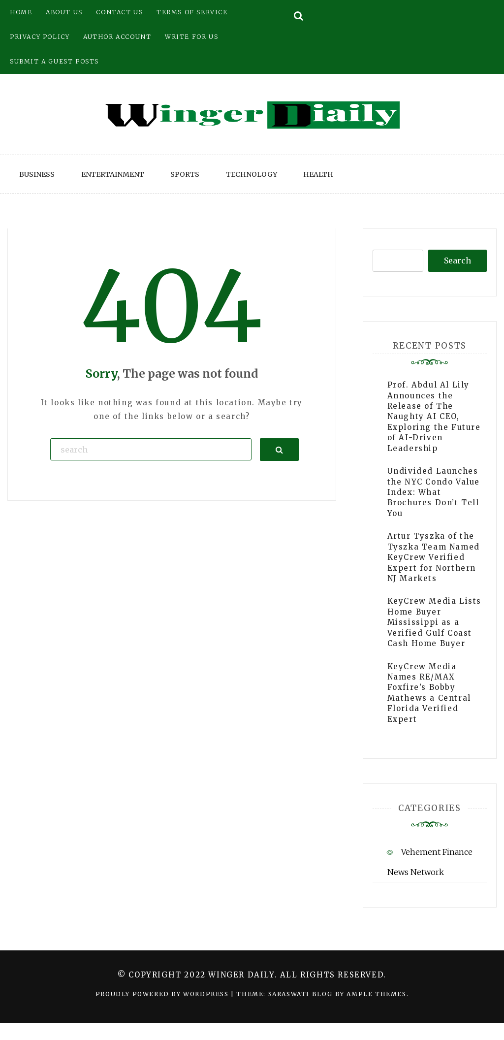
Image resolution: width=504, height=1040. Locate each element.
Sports (184, 174)
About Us (64, 12)
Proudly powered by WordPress (163, 994)
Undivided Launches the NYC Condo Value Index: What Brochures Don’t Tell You (433, 492)
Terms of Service (192, 12)
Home (21, 12)
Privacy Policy (39, 36)
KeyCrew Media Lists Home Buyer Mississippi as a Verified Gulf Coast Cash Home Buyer (434, 622)
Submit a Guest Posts (54, 61)
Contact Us (119, 12)
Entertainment (112, 174)
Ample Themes (376, 994)
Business (37, 174)
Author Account (117, 36)
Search (457, 260)
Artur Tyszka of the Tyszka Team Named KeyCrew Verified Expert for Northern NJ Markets (433, 557)
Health (318, 174)
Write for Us (191, 36)
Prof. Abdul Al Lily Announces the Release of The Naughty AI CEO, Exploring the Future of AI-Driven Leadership (434, 416)
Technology (251, 174)
